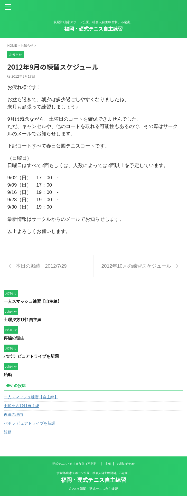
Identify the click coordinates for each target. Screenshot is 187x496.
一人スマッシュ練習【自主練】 (34, 301)
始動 (8, 374)
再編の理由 (15, 338)
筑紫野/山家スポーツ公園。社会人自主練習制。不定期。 (93, 473)
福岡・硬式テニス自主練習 (93, 29)
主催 (108, 463)
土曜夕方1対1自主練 (24, 319)
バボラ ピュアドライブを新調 (33, 356)
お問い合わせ (126, 463)
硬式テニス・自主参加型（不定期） (75, 463)
